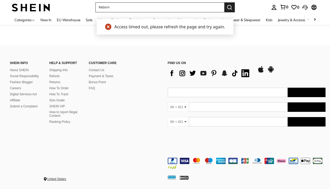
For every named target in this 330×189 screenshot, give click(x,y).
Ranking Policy (59, 122)
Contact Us (96, 70)
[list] (210, 73)
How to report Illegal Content (63, 114)
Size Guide (57, 100)
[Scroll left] (308, 20)
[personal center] (274, 7)
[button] (159, 7)
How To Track (58, 94)
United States (56, 179)
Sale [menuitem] (89, 20)
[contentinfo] (247, 164)
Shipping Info (58, 70)
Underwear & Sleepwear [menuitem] (241, 20)
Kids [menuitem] (269, 20)
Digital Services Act (23, 94)
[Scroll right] (315, 20)
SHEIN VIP (57, 106)
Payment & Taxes (101, 76)
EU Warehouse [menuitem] (68, 20)
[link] (284, 7)
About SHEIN (19, 70)
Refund (54, 76)
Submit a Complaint (24, 106)
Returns (54, 82)
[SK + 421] (178, 107)
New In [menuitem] (46, 20)
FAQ (92, 88)
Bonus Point (97, 82)
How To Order (59, 88)
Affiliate (15, 100)
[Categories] (25, 20)
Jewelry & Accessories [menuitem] (294, 20)
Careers (15, 88)
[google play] (271, 72)
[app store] (261, 72)
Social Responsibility (24, 76)
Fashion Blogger (21, 82)
